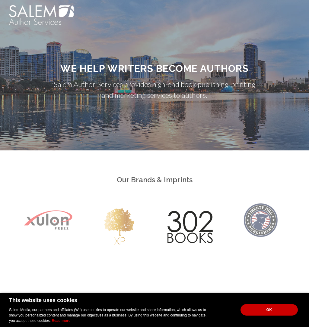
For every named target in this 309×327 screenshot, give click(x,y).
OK (269, 310)
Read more (61, 321)
